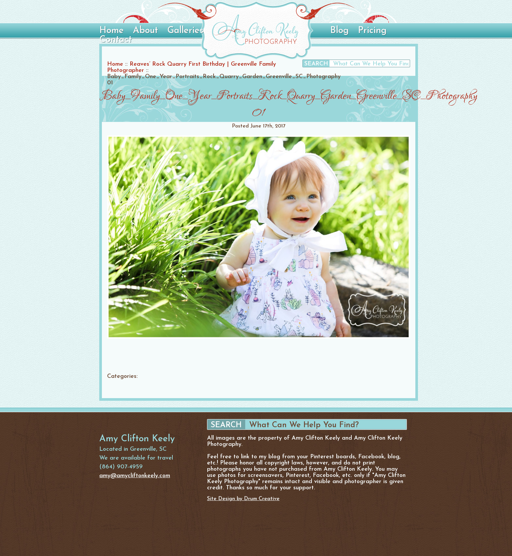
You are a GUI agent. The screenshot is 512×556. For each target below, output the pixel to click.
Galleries (185, 30)
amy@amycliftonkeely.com (134, 476)
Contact (115, 39)
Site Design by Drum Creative (243, 498)
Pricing (372, 30)
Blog (339, 30)
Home (111, 30)
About (145, 30)
